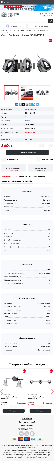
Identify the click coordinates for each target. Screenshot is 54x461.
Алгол (27, 121)
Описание (23, 177)
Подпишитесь (12, 6)
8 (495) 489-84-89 (46, 14)
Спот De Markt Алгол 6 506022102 (10, 398)
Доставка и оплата (37, 177)
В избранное (12, 159)
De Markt (28, 117)
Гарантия (6, 181)
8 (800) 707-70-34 (46, 16)
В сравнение (47, 159)
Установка (16, 181)
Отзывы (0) (27, 181)
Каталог (7, 2)
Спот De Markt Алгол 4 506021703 (37, 398)
